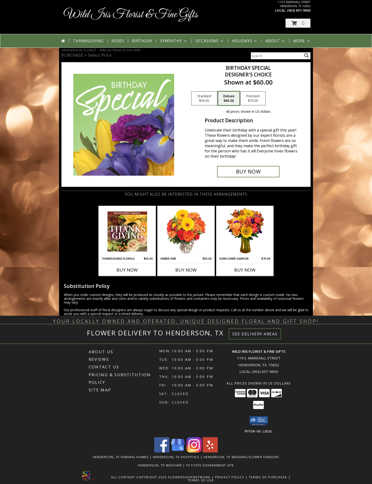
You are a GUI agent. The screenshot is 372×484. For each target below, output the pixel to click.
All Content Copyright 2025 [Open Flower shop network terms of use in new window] (139, 477)
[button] (298, 23)
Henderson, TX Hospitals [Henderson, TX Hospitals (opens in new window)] (176, 457)
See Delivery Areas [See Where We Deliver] (255, 334)
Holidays (245, 40)
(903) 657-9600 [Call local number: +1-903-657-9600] (299, 10)
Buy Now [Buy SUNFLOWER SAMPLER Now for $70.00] (245, 270)
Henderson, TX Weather (160, 465)
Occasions (209, 40)
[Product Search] (276, 55)
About (275, 40)
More (302, 40)
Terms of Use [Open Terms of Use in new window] (201, 480)
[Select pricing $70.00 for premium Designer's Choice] (253, 98)
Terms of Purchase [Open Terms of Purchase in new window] (268, 477)
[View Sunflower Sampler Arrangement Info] (245, 231)
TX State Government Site (210, 465)
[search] (306, 55)
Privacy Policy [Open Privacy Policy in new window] (229, 477)
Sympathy (173, 40)
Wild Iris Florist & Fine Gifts (131, 14)
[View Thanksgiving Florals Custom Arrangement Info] (127, 231)
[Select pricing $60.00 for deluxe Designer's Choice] (228, 98)
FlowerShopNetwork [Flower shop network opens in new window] (189, 477)
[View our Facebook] (161, 451)
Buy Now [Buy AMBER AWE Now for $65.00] (186, 270)
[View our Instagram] (194, 451)
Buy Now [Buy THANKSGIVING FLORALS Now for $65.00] (127, 270)
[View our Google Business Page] (178, 451)
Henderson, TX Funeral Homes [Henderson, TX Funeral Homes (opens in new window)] (121, 457)
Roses (118, 40)
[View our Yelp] (210, 451)
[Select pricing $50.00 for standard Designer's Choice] (204, 98)
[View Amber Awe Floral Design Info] (186, 231)
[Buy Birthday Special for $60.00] (248, 171)
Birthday (142, 40)
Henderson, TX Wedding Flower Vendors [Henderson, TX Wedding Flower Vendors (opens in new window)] (241, 457)
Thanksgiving (88, 40)
